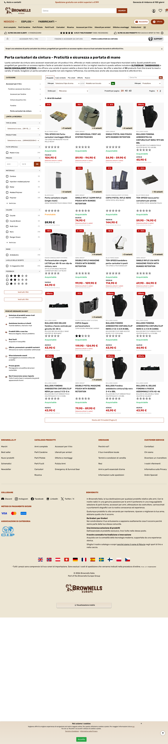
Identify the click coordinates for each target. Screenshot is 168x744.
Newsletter (6, 469)
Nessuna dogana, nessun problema (21, 334)
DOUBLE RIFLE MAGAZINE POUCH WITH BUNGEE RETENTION (87, 263)
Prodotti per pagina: (112, 91)
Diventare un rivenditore (155, 458)
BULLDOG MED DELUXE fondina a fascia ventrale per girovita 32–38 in (58, 326)
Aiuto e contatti (12, 2)
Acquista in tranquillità (17, 341)
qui (133, 726)
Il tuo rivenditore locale (108, 452)
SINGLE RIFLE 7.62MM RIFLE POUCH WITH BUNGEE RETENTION (88, 201)
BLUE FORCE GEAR (51, 131)
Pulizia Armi (136, 27)
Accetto (81, 739)
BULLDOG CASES (142, 131)
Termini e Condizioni (72, 731)
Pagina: (152, 91)
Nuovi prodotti (7, 458)
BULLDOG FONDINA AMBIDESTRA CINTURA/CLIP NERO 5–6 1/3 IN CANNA (149, 326)
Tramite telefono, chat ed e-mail (20, 326)
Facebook (37, 498)
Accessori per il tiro (84, 27)
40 (126, 90)
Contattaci (149, 446)
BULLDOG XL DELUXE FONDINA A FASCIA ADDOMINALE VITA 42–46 (148, 389)
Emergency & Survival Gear (67, 469)
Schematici (6, 463)
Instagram (21, 498)
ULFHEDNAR (137, 65)
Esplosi (26, 21)
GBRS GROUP (79, 131)
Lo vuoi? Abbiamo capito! (18, 317)
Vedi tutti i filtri (23, 292)
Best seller (6, 452)
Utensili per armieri (103, 27)
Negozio (9, 21)
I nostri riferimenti (152, 463)
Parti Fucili (49, 27)
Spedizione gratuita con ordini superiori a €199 (77, 2)
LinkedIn (52, 498)
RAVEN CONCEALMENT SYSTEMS (20, 68)
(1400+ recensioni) (91, 33)
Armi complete (10, 27)
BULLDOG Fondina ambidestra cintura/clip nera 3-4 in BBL (119, 389)
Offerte (159, 22)
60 (130, 90)
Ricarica (70, 27)
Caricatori (60, 27)
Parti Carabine (24, 27)
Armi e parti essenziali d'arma (111, 469)
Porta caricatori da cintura (52, 162)
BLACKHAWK (49, 195)
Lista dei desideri (161, 11)
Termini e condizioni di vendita (112, 458)
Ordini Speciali (150, 475)
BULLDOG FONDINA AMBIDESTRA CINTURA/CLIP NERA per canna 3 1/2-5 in (58, 389)
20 (122, 90)
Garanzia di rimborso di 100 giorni (148, 2)
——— (144, 27)
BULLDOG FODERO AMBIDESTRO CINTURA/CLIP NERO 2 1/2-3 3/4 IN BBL (119, 326)
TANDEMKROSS (152, 65)
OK (37, 164)
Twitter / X (67, 498)
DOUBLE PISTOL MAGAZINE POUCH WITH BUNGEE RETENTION (88, 389)
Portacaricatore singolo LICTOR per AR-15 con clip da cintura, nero (58, 263)
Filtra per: (51, 83)
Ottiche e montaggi (121, 27)
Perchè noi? (103, 446)
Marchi (4, 446)
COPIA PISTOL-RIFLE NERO (118, 198)
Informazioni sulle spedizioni (111, 475)
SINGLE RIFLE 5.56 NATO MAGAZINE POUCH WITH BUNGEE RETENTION (147, 263)
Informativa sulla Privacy (155, 469)
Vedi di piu (12, 203)
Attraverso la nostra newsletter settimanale (24, 350)
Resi (100, 463)
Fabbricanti (46, 21)
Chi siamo (148, 452)
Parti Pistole (38, 27)
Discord (6, 499)
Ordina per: (52, 91)
